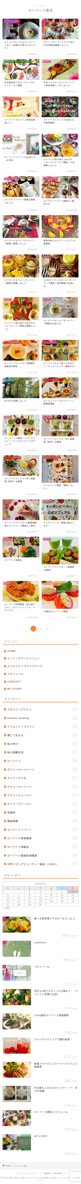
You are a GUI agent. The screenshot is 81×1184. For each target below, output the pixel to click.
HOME (11, 651)
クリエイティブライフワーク (25, 666)
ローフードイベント (42, 829)
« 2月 (6, 907)
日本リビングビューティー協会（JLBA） (42, 864)
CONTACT (14, 681)
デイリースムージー (42, 795)
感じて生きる (42, 735)
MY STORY (14, 688)
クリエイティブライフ (42, 726)
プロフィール (15, 673)
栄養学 (42, 812)
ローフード (42, 760)
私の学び (42, 743)
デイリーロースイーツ (42, 769)
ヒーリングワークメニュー (23, 658)
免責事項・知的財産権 (52, 1173)
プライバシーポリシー (28, 1173)
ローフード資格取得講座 (42, 855)
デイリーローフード (42, 786)
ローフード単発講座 (42, 838)
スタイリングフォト (42, 709)
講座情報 (42, 821)
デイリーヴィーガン (42, 803)
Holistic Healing (42, 717)
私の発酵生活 (42, 752)
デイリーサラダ (42, 778)
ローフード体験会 (42, 846)
